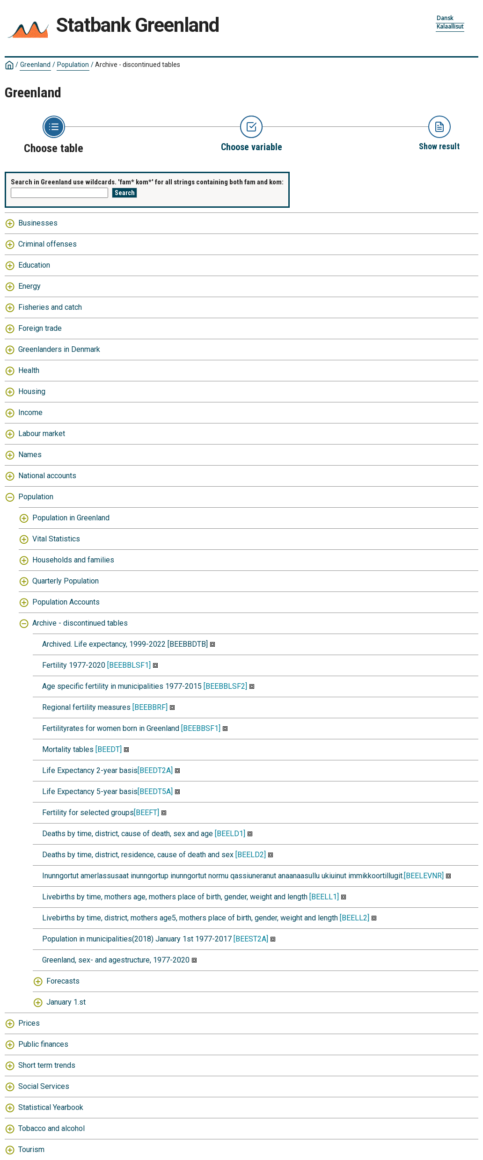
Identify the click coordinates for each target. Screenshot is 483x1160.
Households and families (73, 559)
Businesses (38, 223)
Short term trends (46, 1065)
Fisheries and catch (50, 307)
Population (73, 64)
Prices (29, 1023)
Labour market (41, 433)
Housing (31, 391)
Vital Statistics (56, 538)
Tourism (31, 1149)
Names (30, 454)
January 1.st (66, 1002)
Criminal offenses (47, 244)
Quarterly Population (65, 580)
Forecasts (63, 981)
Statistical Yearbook (50, 1107)
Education (34, 265)
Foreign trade (40, 328)
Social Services (43, 1086)
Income (30, 412)
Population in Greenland (71, 517)
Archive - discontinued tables (137, 64)
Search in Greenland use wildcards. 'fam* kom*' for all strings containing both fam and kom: (147, 182)
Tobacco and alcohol (51, 1128)
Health (28, 370)
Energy (29, 286)
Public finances (43, 1044)
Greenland (35, 64)
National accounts (47, 475)
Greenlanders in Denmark (59, 349)
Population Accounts (66, 602)
